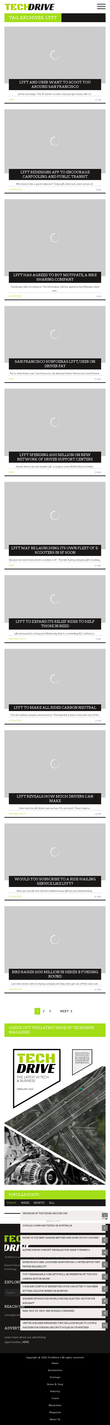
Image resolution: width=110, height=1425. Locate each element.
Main (11, 99)
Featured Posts (17, 638)
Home (55, 1363)
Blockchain (55, 1405)
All (51, 1202)
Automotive (15, 189)
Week (25, 1202)
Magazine (55, 1412)
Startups (55, 1377)
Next (64, 1011)
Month (39, 1202)
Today (11, 1202)
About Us (55, 1419)
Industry (55, 1391)
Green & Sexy (55, 1384)
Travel (55, 1398)
